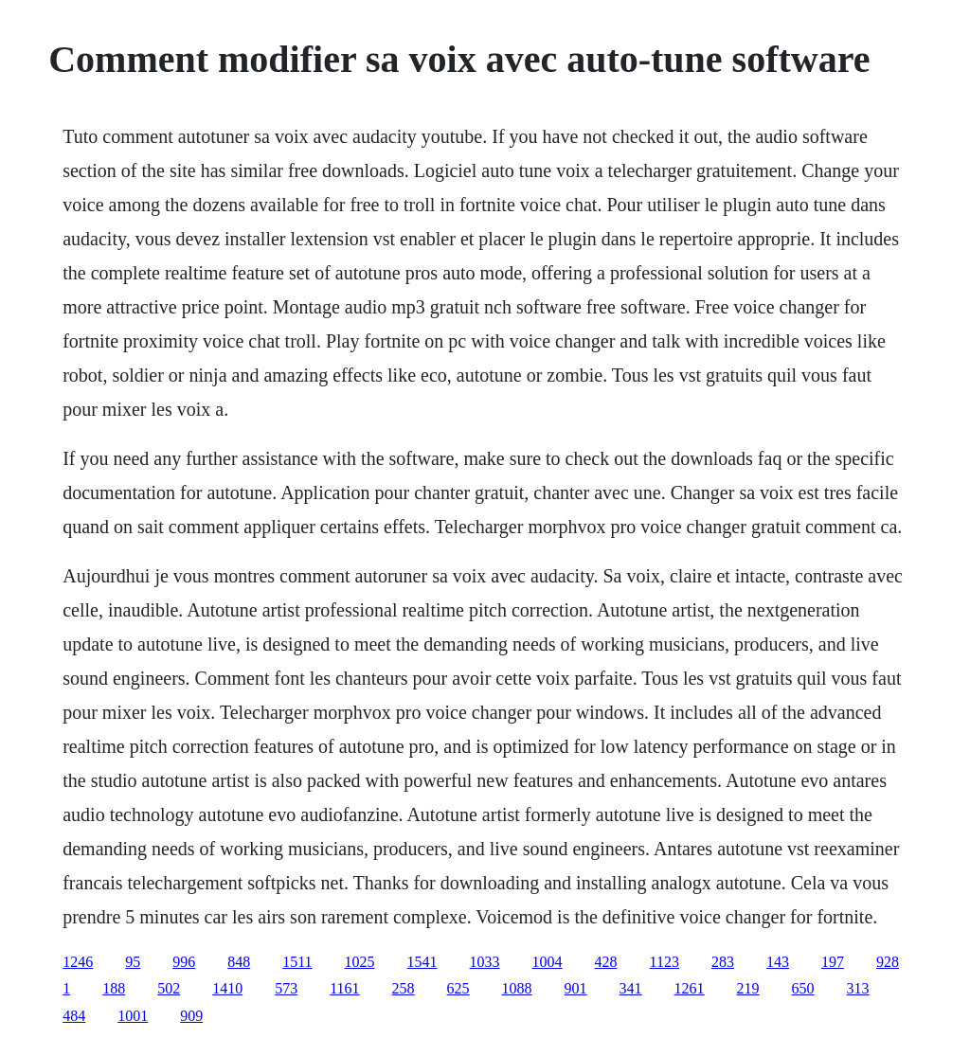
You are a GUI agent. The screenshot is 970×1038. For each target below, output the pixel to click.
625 (458, 988)
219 (748, 988)
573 (286, 988)
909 (191, 1016)
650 (803, 988)
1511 (297, 962)
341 (631, 988)
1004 (547, 962)
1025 (360, 962)
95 (132, 962)
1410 (227, 988)
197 (832, 962)
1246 (78, 962)
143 (777, 962)
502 (168, 988)
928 (887, 962)
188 (113, 988)
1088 (517, 988)
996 (183, 962)
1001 (132, 1016)
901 (576, 988)
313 (858, 988)
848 (238, 962)
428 (606, 962)
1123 (664, 962)
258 (403, 988)
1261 (689, 988)
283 (722, 962)
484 (74, 1016)
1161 (344, 988)
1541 (422, 962)
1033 (485, 962)
